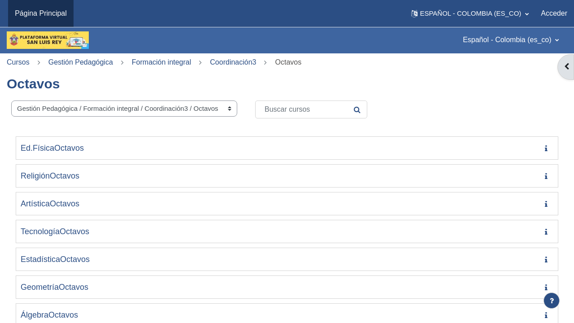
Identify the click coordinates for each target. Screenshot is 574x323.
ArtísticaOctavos (50, 203)
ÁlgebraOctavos (49, 314)
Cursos (18, 62)
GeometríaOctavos (54, 287)
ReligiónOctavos (50, 175)
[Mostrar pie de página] (552, 300)
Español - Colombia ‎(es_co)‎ (508, 40)
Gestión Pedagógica (80, 62)
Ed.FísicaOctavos (52, 148)
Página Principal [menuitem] (41, 13)
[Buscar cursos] (311, 109)
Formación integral (161, 62)
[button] (470, 13)
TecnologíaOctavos (55, 231)
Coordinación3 (233, 62)
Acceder (554, 13)
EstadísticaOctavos (55, 259)
